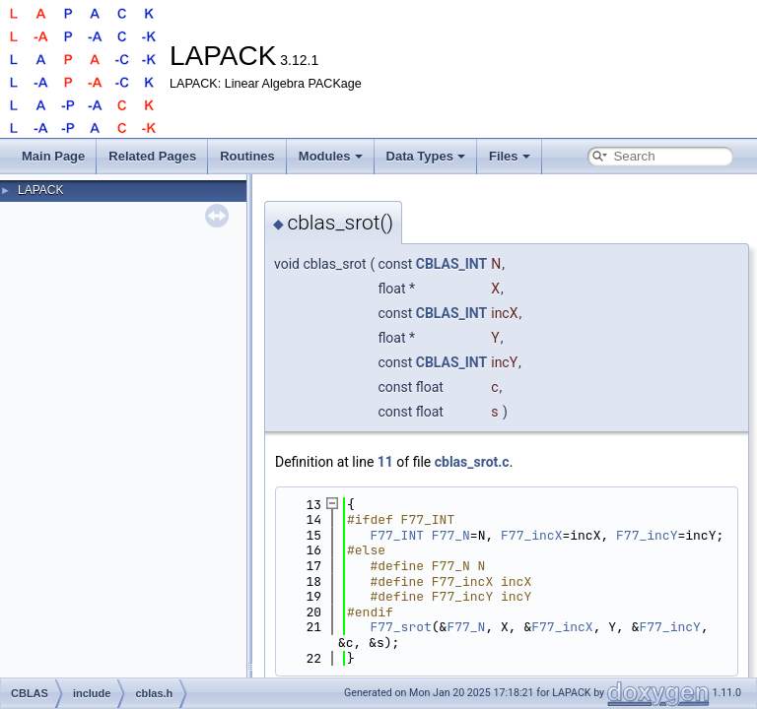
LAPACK (40, 190)
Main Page (53, 156)
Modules (331, 156)
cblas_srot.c (472, 462)
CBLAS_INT (452, 264)
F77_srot (400, 626)
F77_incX (531, 535)
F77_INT (397, 535)
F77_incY (646, 535)
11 (385, 462)
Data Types (425, 156)
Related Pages (152, 156)
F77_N (451, 535)
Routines (247, 156)
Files (509, 156)
